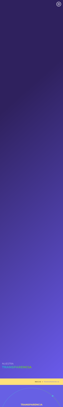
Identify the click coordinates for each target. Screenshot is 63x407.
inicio (38, 382)
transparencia (51, 382)
